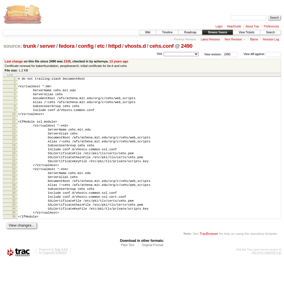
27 (14, 201)
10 (14, 120)
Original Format (152, 273)
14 (14, 138)
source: (12, 46)
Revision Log (271, 39)
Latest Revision (210, 39)
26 (14, 196)
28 (14, 206)
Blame (254, 39)
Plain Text (128, 273)
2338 (67, 61)
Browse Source (217, 32)
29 (14, 210)
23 (14, 182)
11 (14, 125)
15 (14, 143)
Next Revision (233, 39)
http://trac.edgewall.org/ (266, 281)
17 (14, 153)
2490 (186, 46)
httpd (114, 46)
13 (14, 134)
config (86, 46)
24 (14, 186)
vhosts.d (135, 46)
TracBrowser (209, 262)
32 (14, 225)
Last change (14, 61)
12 (14, 129)
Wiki (147, 32)
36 (14, 244)
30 (14, 215)
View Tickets (246, 32)
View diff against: (262, 54)
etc (101, 46)
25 (14, 191)
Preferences (271, 26)
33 (14, 230)
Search (270, 32)
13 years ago (118, 61)
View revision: (213, 54)
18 (14, 158)
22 (14, 177)
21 (14, 172)
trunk (29, 46)
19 (14, 162)
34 (14, 234)
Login (219, 26)
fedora (67, 46)
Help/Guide (234, 26)
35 (14, 239)
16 (14, 148)
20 (14, 167)
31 (14, 220)
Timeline (167, 32)
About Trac (252, 26)
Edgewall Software (54, 281)
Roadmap (190, 32)
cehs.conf (161, 46)
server (47, 46)
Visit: (160, 53)
